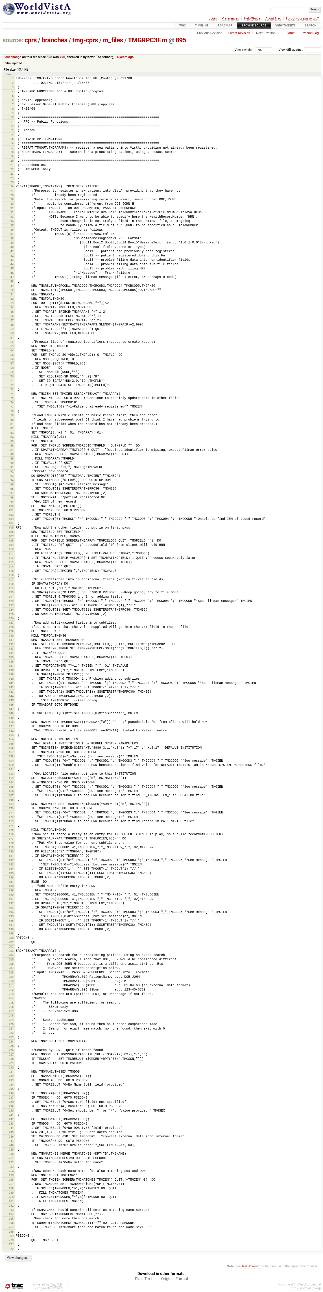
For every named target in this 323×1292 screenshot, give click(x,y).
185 (11, 873)
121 (11, 596)
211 (11, 985)
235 (11, 1089)
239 (11, 1106)
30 (12, 203)
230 (11, 1067)
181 (11, 856)
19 (12, 156)
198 (11, 929)
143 (11, 691)
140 (11, 679)
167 (11, 795)
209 (11, 976)
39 (12, 242)
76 (12, 402)
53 (12, 303)
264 (11, 1214)
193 (11, 907)
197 (11, 925)
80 (12, 419)
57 (12, 320)
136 (11, 661)
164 (11, 782)
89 (12, 458)
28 (12, 195)
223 (11, 1037)
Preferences (230, 18)
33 (12, 216)
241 (11, 1115)
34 (12, 221)
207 (11, 968)
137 (11, 666)
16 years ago (124, 57)
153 (11, 735)
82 (12, 428)
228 (11, 1058)
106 (11, 532)
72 (12, 385)
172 (11, 817)
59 (12, 329)
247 (11, 1140)
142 (11, 687)
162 (11, 774)
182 (11, 860)
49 (12, 286)
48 (12, 281)
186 (11, 877)
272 (11, 1249)
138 (11, 670)
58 (12, 324)
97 (12, 493)
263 (11, 1210)
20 (12, 160)
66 (12, 359)
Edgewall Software (50, 1288)
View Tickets (285, 25)
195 (11, 916)
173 (11, 821)
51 (12, 294)
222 (11, 1032)
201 (11, 942)
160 (11, 765)
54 (12, 307)
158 (11, 756)
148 (11, 713)
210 (11, 981)
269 (11, 1236)
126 (11, 618)
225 (11, 1045)
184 (11, 868)
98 (12, 497)
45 (12, 268)
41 (12, 251)
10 (12, 117)
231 (11, 1071)
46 (12, 273)
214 (11, 998)
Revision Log (310, 33)
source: (12, 40)
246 (11, 1136)
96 (12, 488)
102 (11, 514)
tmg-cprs (85, 40)
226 (11, 1050)
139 (11, 674)
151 (11, 726)
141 (11, 683)
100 (11, 506)
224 (11, 1041)
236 (11, 1093)
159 (11, 761)
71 (12, 380)
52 (12, 298)
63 (12, 346)
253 (11, 1166)
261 (11, 1201)
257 (11, 1184)
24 (12, 178)
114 (11, 566)
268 (11, 1231)
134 (11, 653)
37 (12, 234)
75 (12, 398)
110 (11, 549)
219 (11, 1020)
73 (12, 389)
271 (11, 1244)
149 (11, 717)
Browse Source (254, 25)
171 (11, 812)
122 (11, 601)
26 (12, 186)
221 (11, 1028)
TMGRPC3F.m (147, 40)
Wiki (182, 25)
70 (12, 376)
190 (11, 894)
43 (12, 260)
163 (11, 778)
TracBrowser (251, 1266)
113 (11, 562)
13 (12, 130)
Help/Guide (252, 18)
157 (11, 752)
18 (12, 152)
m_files (113, 40)
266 (11, 1223)
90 (12, 462)
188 (11, 886)
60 (12, 333)
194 (11, 912)
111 (11, 553)
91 (12, 467)
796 (62, 57)
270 (11, 1240)
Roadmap (225, 25)
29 (12, 199)
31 (12, 208)
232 (11, 1076)
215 (11, 1002)
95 (12, 484)
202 (11, 946)
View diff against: (300, 50)
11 (12, 121)
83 (12, 432)
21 (12, 165)
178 (11, 843)
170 (11, 808)
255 (11, 1175)
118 (11, 583)
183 (11, 864)
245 (11, 1132)
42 (12, 255)
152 (11, 730)
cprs (30, 40)
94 (12, 480)
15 (12, 139)
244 (11, 1127)
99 (12, 501)
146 (11, 704)
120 (11, 592)
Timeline (202, 25)
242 (11, 1119)
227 (11, 1054)
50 (12, 290)
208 (11, 972)
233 (11, 1080)
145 (11, 700)
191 (11, 899)
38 (12, 238)
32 (12, 212)
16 (12, 143)
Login (213, 18)
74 (12, 393)
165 (11, 786)
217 (11, 1011)
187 (11, 881)
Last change (12, 57)
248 (11, 1145)
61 (12, 337)
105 (11, 527)
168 (11, 799)
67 (12, 363)
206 (11, 963)
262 (11, 1205)
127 (11, 622)
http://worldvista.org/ (306, 1288)
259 (11, 1192)
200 (11, 938)
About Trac (273, 18)
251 (11, 1158)
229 (11, 1063)
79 (12, 415)
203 (11, 950)
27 (12, 191)
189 (11, 890)
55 (12, 311)
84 (12, 437)
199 (11, 933)
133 (11, 648)
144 (11, 696)
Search (310, 25)
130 (11, 635)
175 (11, 830)
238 (11, 1102)
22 (12, 169)
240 (11, 1110)
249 (11, 1149)
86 (12, 445)
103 (11, 519)
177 (11, 838)
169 (11, 804)
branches (54, 40)
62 (12, 342)
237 (11, 1097)
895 (181, 40)
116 (11, 575)
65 (12, 355)
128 (11, 627)
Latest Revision (239, 33)
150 (11, 722)
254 (11, 1171)
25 (12, 182)
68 (12, 368)
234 (11, 1084)
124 (11, 609)
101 (11, 510)
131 (11, 640)
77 (12, 406)
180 (11, 851)
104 (11, 523)
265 (11, 1218)
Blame (290, 33)
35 (12, 225)
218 (11, 1015)
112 (11, 557)
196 (11, 920)
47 (12, 277)
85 (12, 441)
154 (11, 739)
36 (12, 229)
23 (12, 173)
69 (12, 372)
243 (11, 1123)
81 (12, 424)
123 (11, 605)
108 (11, 540)
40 (12, 247)
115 (11, 570)
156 (11, 748)
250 (11, 1153)
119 (11, 588)
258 (11, 1188)
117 (11, 579)
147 (11, 709)
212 (11, 989)
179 (11, 847)
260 (11, 1197)
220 (11, 1024)
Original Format (174, 1279)
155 (11, 743)
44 (12, 264)
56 (12, 316)
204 (11, 955)
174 (11, 825)
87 (12, 450)
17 (12, 147)
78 (12, 411)
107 (11, 536)
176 (11, 834)
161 (11, 769)
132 (11, 644)
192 (11, 903)
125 (11, 614)
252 (11, 1162)
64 (12, 350)
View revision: (244, 50)
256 (11, 1179)
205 (11, 959)
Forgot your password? (302, 18)
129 (11, 631)
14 (12, 134)
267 (11, 1227)
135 (11, 657)
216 (11, 1007)
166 (11, 791)
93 (12, 475)
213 (11, 994)
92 (12, 471)
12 (12, 126)
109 (11, 544)
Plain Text (143, 1279)
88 (12, 454)
